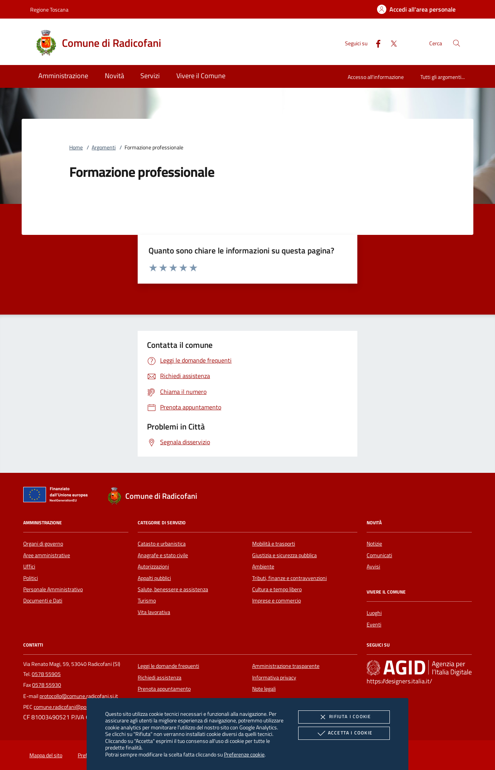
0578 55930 (46, 685)
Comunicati (379, 555)
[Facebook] (375, 43)
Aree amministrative (46, 555)
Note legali (264, 688)
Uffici (29, 566)
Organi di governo (43, 543)
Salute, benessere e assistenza (173, 589)
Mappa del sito (45, 755)
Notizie (374, 543)
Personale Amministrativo (53, 589)
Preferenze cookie (244, 754)
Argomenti (104, 147)
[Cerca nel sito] (456, 43)
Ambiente (263, 566)
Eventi (374, 624)
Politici (30, 578)
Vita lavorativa (154, 612)
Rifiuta (344, 717)
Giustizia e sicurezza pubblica (284, 555)
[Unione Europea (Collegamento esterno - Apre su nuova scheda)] (57, 496)
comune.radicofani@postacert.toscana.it (80, 707)
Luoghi (374, 613)
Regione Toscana (49, 9)
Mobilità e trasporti (273, 543)
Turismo (147, 600)
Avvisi (373, 566)
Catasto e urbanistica (162, 543)
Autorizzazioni (153, 566)
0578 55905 (46, 674)
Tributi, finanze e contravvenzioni (289, 578)
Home (76, 147)
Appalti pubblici (154, 578)
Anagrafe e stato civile (163, 555)
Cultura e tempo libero (277, 589)
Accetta (344, 733)
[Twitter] (390, 43)
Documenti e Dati (42, 600)
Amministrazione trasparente (285, 666)
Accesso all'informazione (376, 77)
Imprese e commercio (276, 600)
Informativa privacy (274, 677)
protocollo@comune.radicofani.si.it (78, 696)
